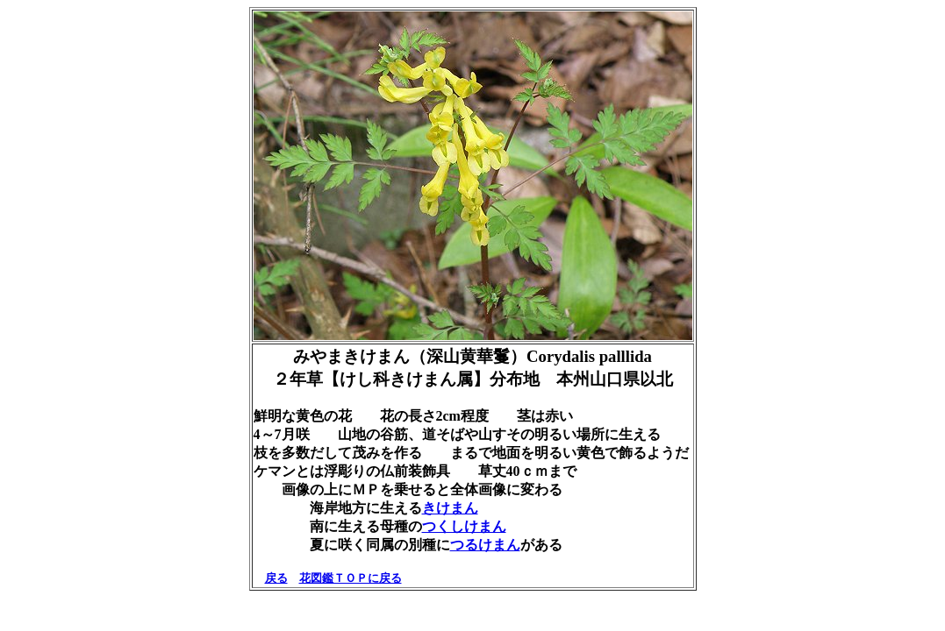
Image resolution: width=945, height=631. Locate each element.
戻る (276, 578)
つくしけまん (464, 526)
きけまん (450, 507)
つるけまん (485, 544)
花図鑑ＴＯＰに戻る (350, 578)
